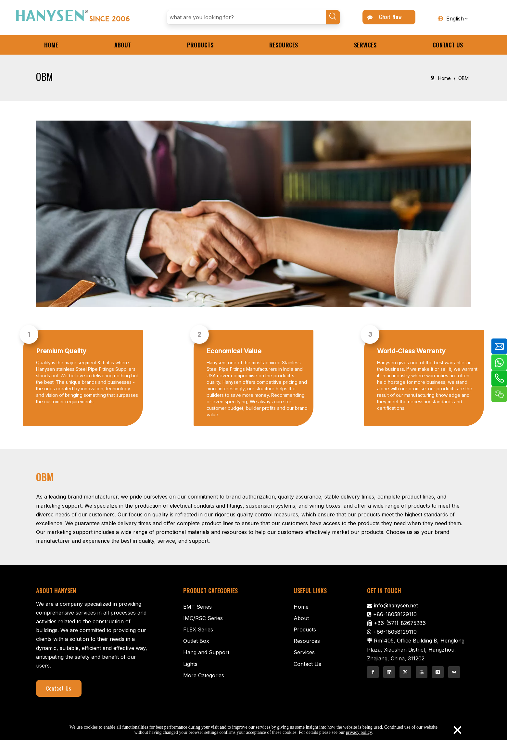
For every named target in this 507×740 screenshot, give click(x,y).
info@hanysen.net (396, 605)
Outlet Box (196, 641)
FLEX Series (198, 629)
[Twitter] (405, 672)
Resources (307, 641)
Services (304, 652)
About (301, 618)
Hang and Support (206, 652)
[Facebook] (373, 672)
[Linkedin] (389, 672)
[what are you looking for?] (246, 17)
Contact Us (58, 688)
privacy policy (359, 732)
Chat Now (384, 17)
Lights (190, 664)
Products (305, 629)
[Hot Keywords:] (333, 17)
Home (301, 607)
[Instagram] (438, 672)
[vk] (454, 672)
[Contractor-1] (253, 214)
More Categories (203, 675)
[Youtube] (421, 672)
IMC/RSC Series (203, 618)
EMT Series (197, 607)
